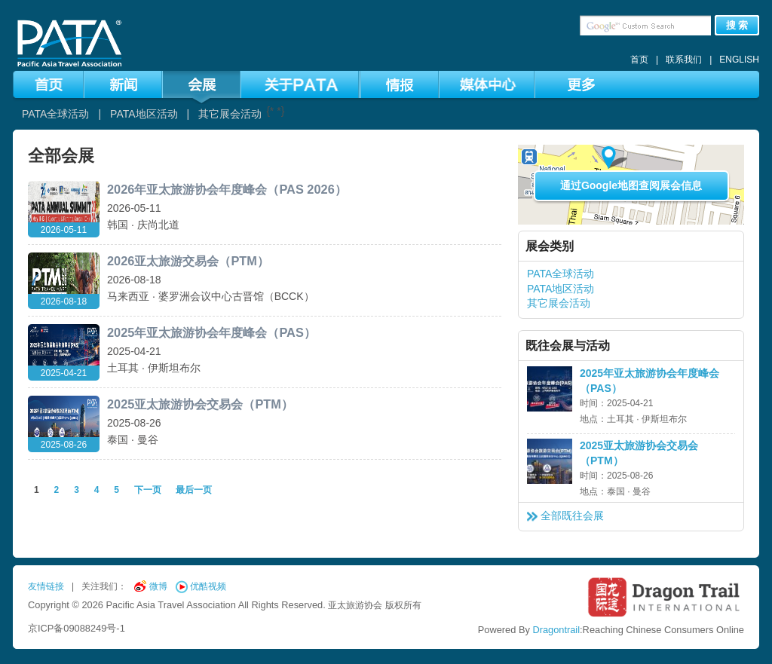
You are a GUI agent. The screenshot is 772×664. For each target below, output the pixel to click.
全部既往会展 (572, 515)
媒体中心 (487, 87)
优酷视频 (208, 586)
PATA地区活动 (143, 114)
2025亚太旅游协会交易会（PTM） (200, 404)
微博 (158, 586)
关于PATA (299, 87)
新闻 (122, 87)
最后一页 (194, 490)
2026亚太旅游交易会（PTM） (188, 261)
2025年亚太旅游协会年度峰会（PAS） (211, 332)
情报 (399, 87)
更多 (580, 87)
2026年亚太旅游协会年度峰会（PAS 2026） (227, 189)
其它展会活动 (230, 114)
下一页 (149, 490)
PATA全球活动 (55, 114)
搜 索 (737, 25)
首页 (639, 59)
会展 (201, 87)
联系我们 (684, 59)
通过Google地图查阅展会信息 (631, 185)
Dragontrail (556, 629)
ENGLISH (739, 59)
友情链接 (46, 586)
